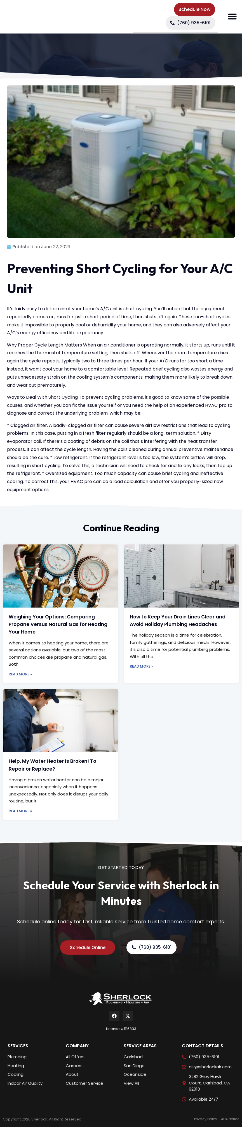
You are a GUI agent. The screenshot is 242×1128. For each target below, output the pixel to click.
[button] (232, 17)
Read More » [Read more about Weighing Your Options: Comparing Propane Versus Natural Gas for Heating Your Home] (20, 674)
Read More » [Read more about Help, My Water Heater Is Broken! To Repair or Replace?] (20, 811)
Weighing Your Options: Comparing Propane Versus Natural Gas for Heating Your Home (58, 624)
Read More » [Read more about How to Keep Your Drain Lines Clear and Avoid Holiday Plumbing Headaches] (141, 666)
